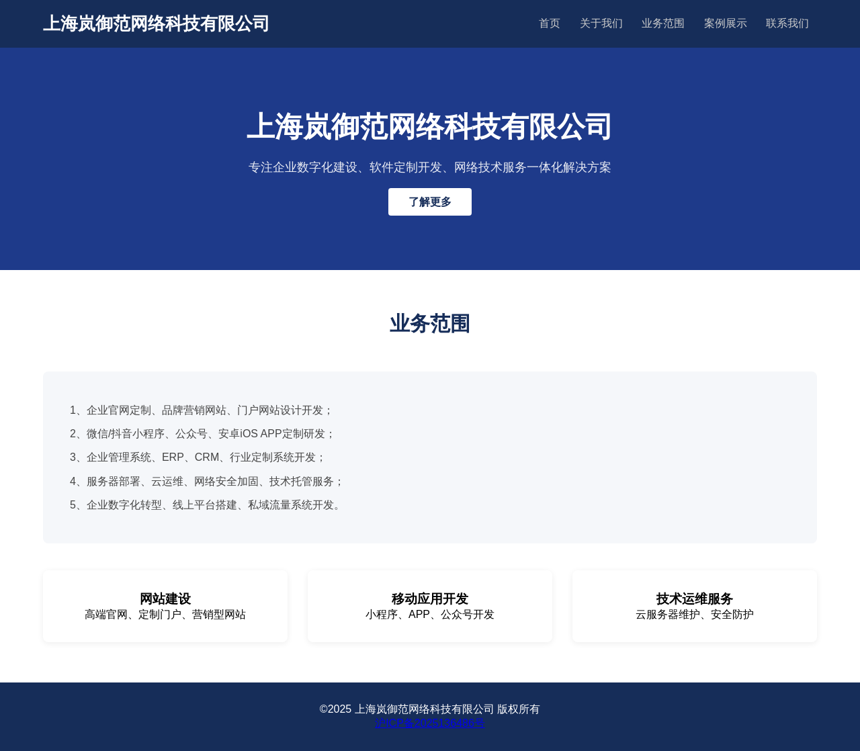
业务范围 (663, 23)
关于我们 (601, 23)
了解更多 (430, 202)
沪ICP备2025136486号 (430, 723)
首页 (549, 23)
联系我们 (787, 23)
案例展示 (725, 23)
